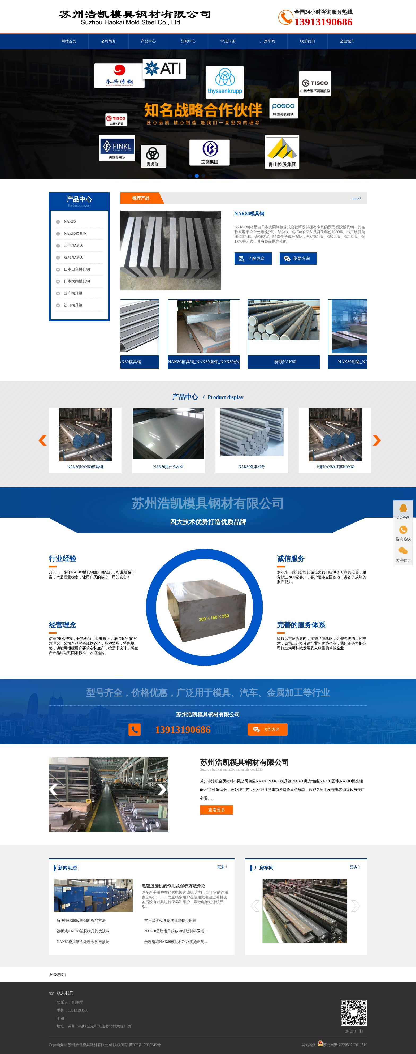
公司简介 (108, 41)
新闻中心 (188, 41)
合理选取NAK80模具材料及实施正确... (175, 942)
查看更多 (216, 810)
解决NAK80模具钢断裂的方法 (81, 921)
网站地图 (309, 1045)
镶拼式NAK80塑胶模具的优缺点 (83, 931)
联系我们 (307, 41)
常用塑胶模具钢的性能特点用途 (170, 921)
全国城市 (347, 41)
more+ (357, 198)
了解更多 (256, 258)
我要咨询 (301, 258)
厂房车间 (267, 41)
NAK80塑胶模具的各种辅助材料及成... (175, 931)
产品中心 (148, 41)
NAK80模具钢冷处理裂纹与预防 (83, 942)
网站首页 (68, 41)
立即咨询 (271, 729)
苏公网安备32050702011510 (345, 1045)
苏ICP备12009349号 (145, 1045)
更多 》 (223, 867)
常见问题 (227, 41)
